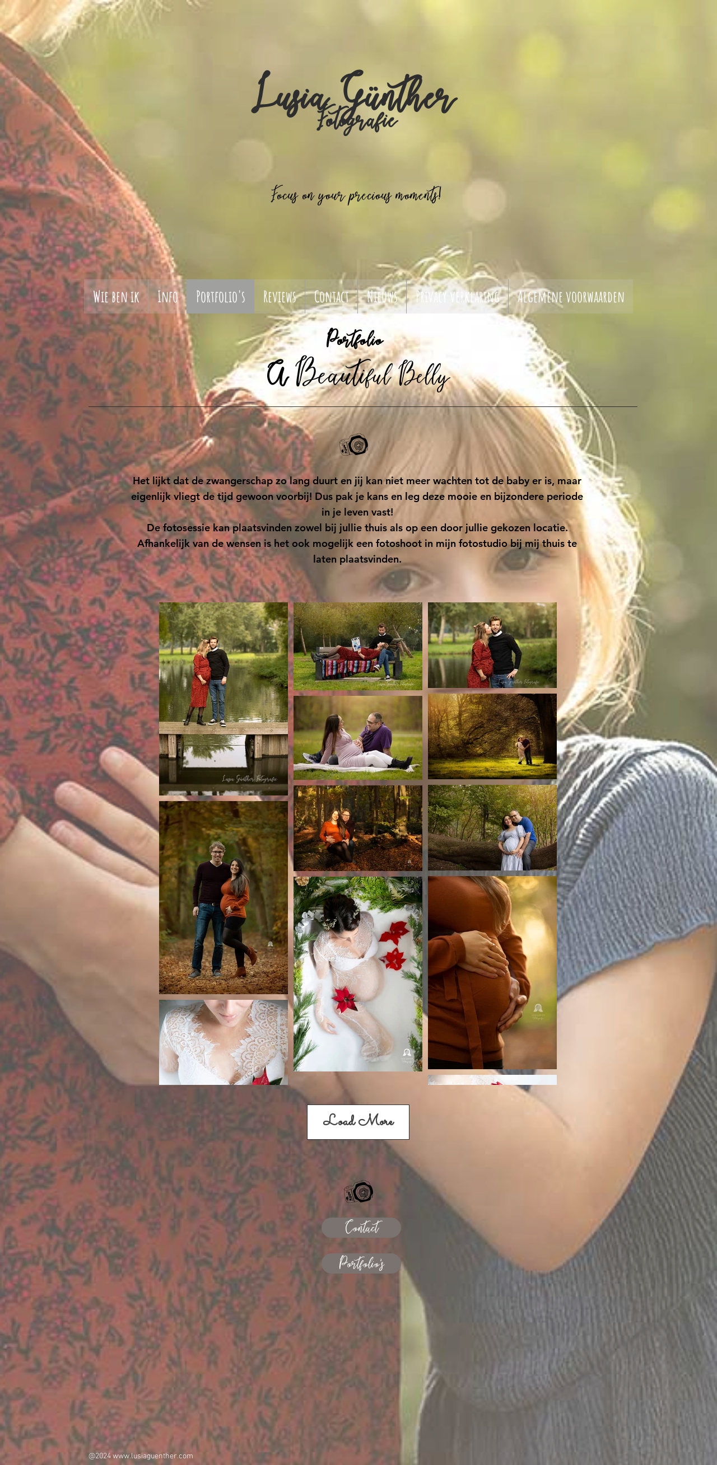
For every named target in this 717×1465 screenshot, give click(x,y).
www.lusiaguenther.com (153, 1456)
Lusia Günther (352, 96)
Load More (358, 1122)
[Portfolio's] (361, 1263)
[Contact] (361, 1228)
